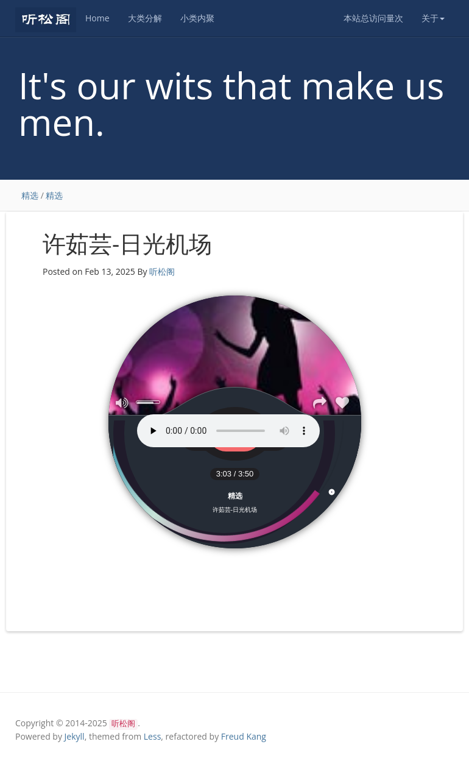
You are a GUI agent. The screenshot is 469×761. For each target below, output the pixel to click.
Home (97, 18)
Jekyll (75, 736)
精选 (29, 195)
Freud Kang (243, 736)
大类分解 (145, 18)
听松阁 (162, 271)
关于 (433, 18)
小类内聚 (197, 18)
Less (152, 736)
